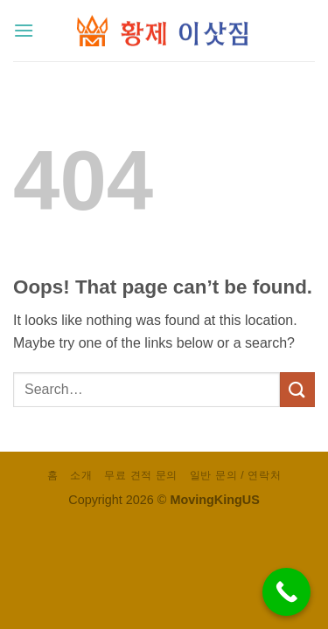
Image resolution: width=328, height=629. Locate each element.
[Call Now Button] (286, 592)
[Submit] (297, 389)
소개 (81, 475)
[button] (23, 30)
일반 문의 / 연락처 (235, 475)
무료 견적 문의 (141, 475)
